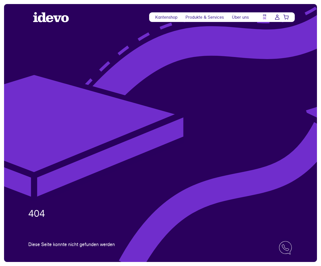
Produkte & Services (204, 17)
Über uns (240, 17)
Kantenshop (166, 17)
